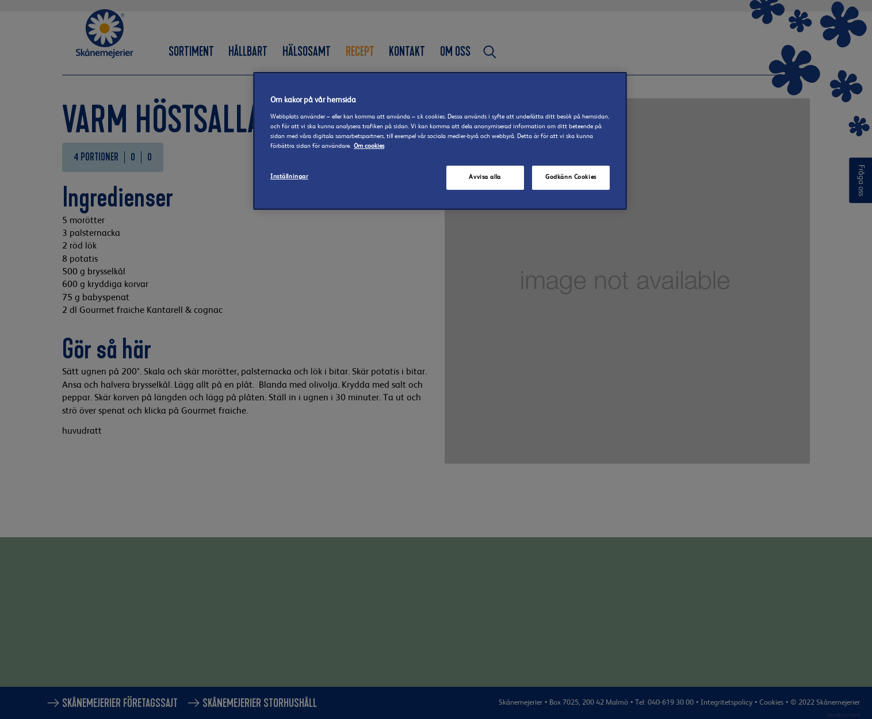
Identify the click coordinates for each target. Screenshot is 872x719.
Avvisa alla (484, 177)
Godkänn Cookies (570, 177)
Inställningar (289, 176)
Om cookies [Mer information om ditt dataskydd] (369, 146)
